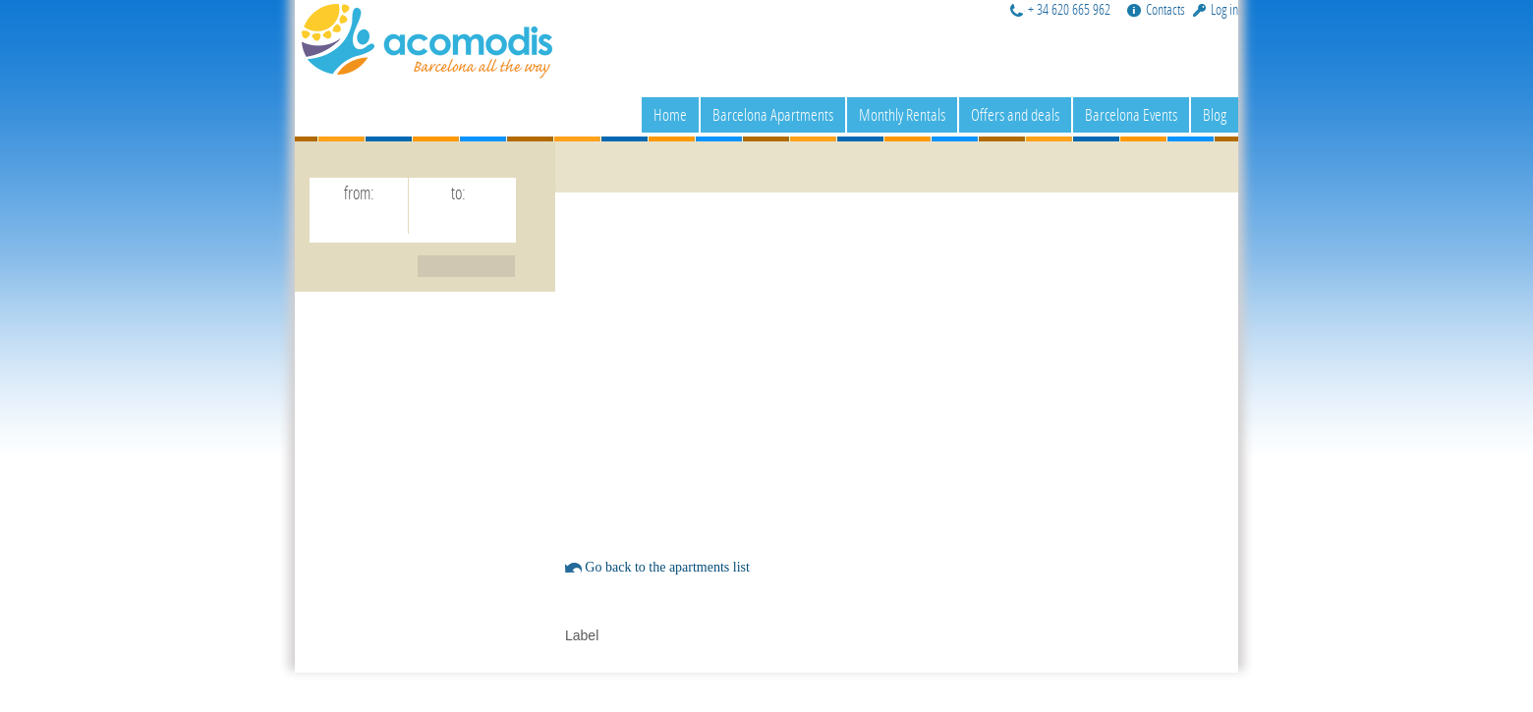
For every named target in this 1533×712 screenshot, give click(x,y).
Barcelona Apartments (772, 114)
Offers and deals (1015, 114)
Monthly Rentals (902, 114)
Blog (1214, 114)
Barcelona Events (1131, 114)
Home (670, 114)
